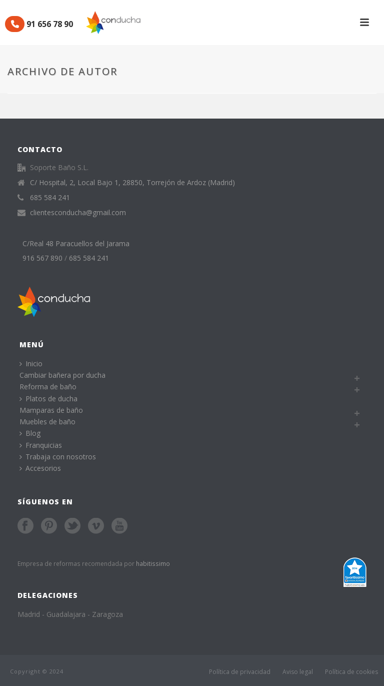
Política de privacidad (239, 671)
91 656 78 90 (39, 24)
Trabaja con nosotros (58, 456)
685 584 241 (50, 197)
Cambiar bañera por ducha (63, 375)
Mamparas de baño (51, 410)
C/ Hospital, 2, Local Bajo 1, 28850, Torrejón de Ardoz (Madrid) (132, 182)
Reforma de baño (48, 386)
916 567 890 (42, 258)
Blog (30, 433)
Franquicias (41, 445)
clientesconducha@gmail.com (78, 212)
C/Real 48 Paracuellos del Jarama (76, 243)
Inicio (31, 363)
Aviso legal (297, 671)
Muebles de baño (48, 421)
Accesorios (40, 468)
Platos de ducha (49, 398)
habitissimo (153, 563)
